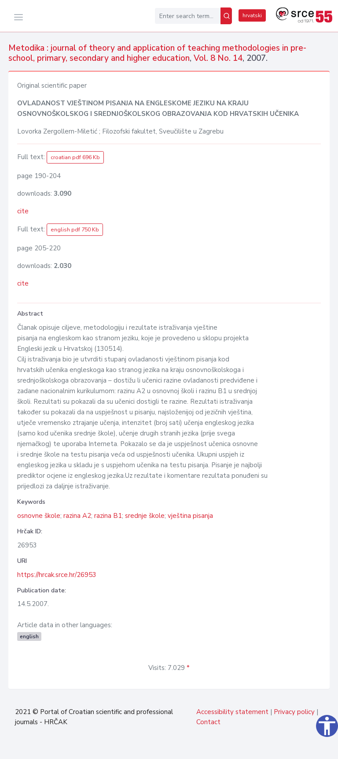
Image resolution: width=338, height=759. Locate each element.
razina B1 (108, 515)
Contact (208, 722)
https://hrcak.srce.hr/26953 (56, 574)
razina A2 (77, 515)
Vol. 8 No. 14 (218, 58)
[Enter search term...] (187, 15)
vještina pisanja (190, 515)
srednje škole (145, 515)
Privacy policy (294, 711)
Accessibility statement (232, 711)
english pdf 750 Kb (75, 229)
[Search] (226, 15)
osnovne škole (38, 515)
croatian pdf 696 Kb (75, 157)
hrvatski (252, 15)
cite (23, 211)
